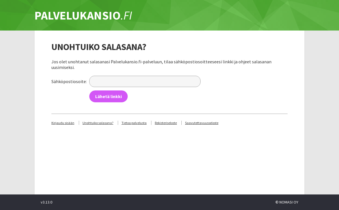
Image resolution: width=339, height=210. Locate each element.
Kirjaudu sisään (62, 123)
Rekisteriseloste (166, 123)
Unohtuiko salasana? (97, 123)
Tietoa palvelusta (134, 123)
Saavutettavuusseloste (201, 123)
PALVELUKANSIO (83, 15)
